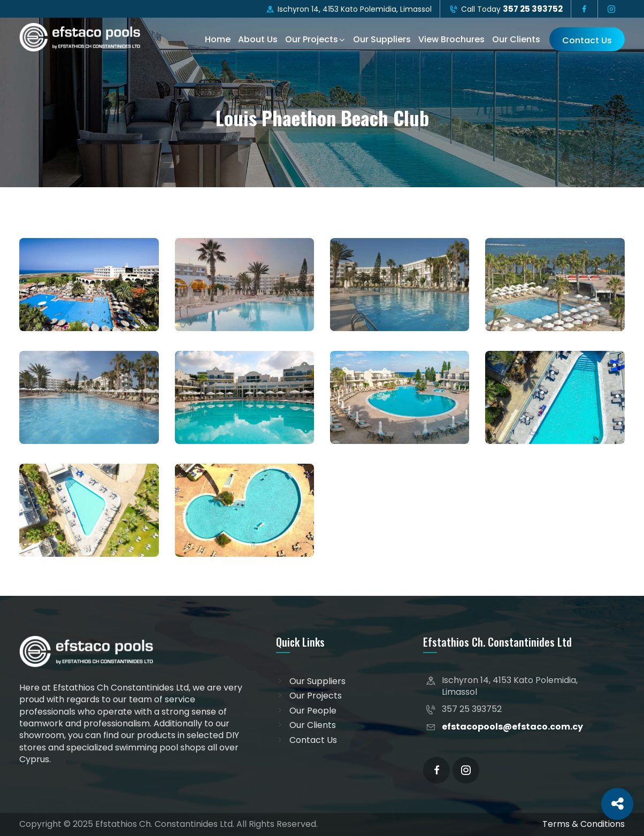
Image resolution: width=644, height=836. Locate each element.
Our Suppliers (382, 39)
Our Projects (311, 39)
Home (218, 39)
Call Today (505, 8)
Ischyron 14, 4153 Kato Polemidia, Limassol (348, 9)
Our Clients (516, 39)
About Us (258, 39)
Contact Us (587, 40)
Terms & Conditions (583, 824)
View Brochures (451, 39)
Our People (312, 711)
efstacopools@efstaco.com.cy (512, 726)
